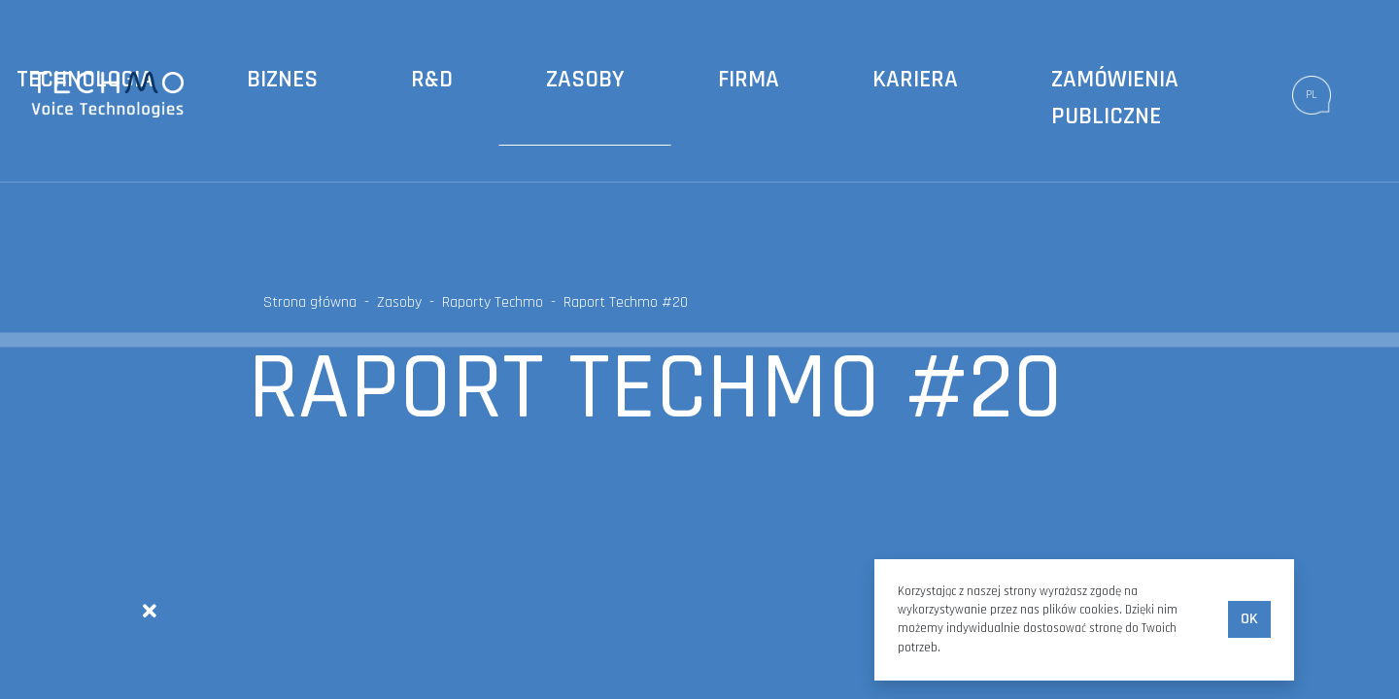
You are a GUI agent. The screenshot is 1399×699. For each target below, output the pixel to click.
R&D (432, 79)
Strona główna (310, 302)
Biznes (282, 79)
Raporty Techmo (492, 302)
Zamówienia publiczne (1114, 98)
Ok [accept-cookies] (1249, 619)
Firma (748, 79)
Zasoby (585, 79)
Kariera (915, 79)
